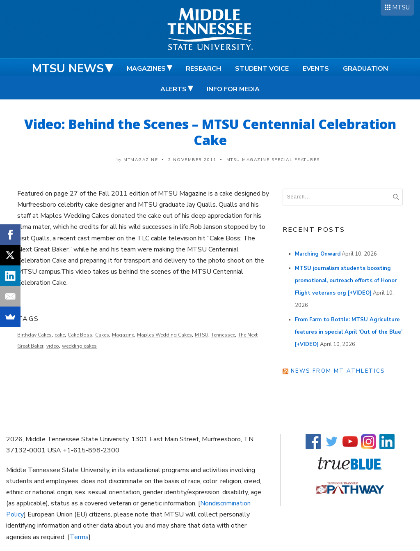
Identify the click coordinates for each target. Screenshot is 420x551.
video (52, 346)
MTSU (401, 7)
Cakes (102, 335)
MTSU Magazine (248, 160)
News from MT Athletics (338, 371)
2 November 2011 (192, 160)
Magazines (146, 68)
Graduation (365, 68)
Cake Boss (80, 335)
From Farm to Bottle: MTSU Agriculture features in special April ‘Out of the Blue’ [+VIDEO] (348, 332)
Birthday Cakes (34, 335)
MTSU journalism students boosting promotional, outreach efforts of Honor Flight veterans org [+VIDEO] (346, 281)
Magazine (123, 335)
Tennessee (223, 335)
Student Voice (262, 68)
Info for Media (233, 89)
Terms (79, 537)
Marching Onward (317, 254)
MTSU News (68, 68)
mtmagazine (140, 160)
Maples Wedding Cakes (164, 335)
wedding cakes (79, 346)
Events (316, 68)
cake (60, 335)
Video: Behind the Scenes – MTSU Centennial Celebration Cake (210, 132)
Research (203, 68)
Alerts (173, 89)
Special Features (296, 160)
